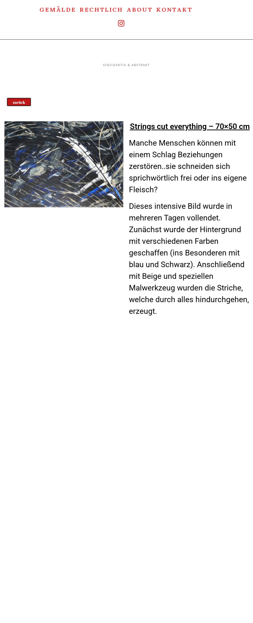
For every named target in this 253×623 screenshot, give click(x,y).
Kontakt (174, 9)
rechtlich (101, 9)
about (140, 9)
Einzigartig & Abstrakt (126, 55)
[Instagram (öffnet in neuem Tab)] (116, 23)
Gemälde (58, 9)
